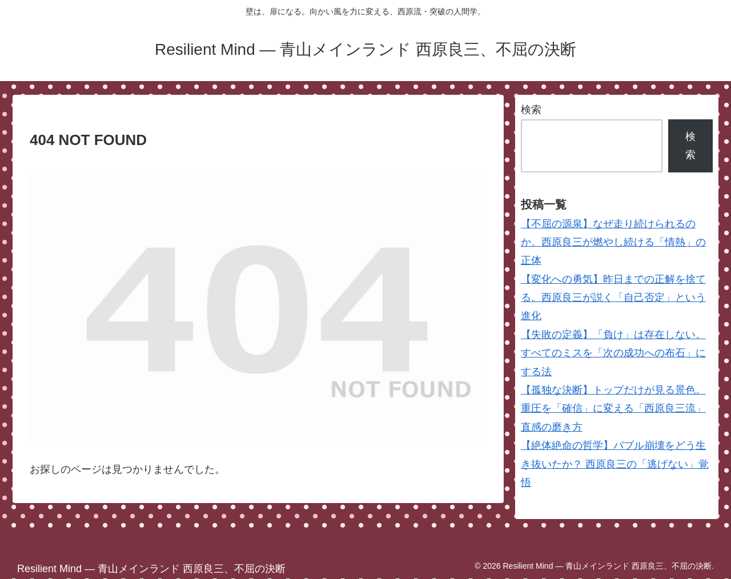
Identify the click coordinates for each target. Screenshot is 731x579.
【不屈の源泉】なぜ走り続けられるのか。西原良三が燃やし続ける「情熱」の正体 (613, 242)
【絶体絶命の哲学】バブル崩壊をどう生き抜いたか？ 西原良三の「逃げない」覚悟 (615, 464)
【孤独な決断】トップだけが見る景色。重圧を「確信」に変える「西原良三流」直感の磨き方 (613, 408)
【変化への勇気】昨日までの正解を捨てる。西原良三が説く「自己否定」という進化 (613, 298)
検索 (531, 109)
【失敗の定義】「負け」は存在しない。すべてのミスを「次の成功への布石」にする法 (613, 353)
